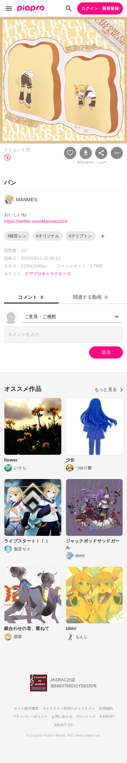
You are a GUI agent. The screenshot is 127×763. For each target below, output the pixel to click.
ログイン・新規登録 (100, 8)
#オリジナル (47, 236)
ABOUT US (63, 725)
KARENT (107, 716)
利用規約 (106, 708)
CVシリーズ (86, 716)
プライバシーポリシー (30, 716)
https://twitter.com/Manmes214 (35, 221)
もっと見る (108, 389)
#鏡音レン (16, 236)
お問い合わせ (61, 716)
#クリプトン (80, 236)
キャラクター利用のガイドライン (69, 708)
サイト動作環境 (26, 708)
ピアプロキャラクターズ (48, 273)
